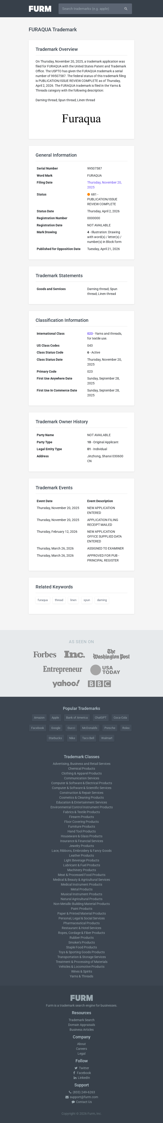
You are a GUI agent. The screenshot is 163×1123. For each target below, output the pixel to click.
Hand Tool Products (81, 831)
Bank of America (77, 717)
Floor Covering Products (81, 822)
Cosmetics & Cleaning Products (81, 797)
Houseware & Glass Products (81, 836)
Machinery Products (81, 870)
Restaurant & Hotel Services (81, 928)
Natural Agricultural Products (81, 899)
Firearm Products (81, 817)
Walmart (106, 738)
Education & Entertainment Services (81, 802)
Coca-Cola (120, 717)
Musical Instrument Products (81, 894)
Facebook (37, 728)
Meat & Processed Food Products (81, 875)
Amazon (39, 717)
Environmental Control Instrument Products (82, 807)
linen (73, 600)
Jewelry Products (81, 846)
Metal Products (82, 889)
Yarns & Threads (81, 976)
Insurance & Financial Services (81, 841)
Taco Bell (88, 738)
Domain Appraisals (81, 1025)
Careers (81, 1049)
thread (59, 600)
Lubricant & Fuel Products (81, 865)
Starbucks (55, 738)
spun (87, 600)
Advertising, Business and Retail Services (81, 764)
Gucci (71, 728)
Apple (55, 717)
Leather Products (81, 855)
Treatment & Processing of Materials (81, 962)
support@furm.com (81, 1097)
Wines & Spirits (81, 971)
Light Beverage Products (81, 860)
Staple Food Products (81, 947)
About (81, 1044)
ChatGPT (101, 717)
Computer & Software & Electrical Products (81, 783)
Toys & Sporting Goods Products (82, 952)
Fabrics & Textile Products (81, 812)
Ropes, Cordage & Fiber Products (81, 933)
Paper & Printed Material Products (81, 913)
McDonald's (89, 728)
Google (55, 728)
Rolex (125, 728)
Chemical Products (81, 768)
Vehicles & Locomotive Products (81, 966)
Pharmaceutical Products (81, 923)
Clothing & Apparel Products (82, 773)
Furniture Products (81, 826)
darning (102, 600)
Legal (81, 1053)
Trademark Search (82, 1020)
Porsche (109, 728)
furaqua (43, 600)
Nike (72, 738)
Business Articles (82, 1029)
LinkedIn (81, 1078)
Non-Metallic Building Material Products (81, 904)
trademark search (72, 1005)
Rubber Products (82, 937)
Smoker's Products (81, 942)
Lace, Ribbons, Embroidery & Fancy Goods (82, 850)
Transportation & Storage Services (81, 957)
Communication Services (81, 778)
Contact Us (81, 1102)
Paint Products (81, 908)
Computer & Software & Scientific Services (81, 788)
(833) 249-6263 (81, 1092)
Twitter (81, 1068)
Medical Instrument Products (81, 884)
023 (90, 333)
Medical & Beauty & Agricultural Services (81, 879)
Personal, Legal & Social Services (82, 918)
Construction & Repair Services (81, 793)
